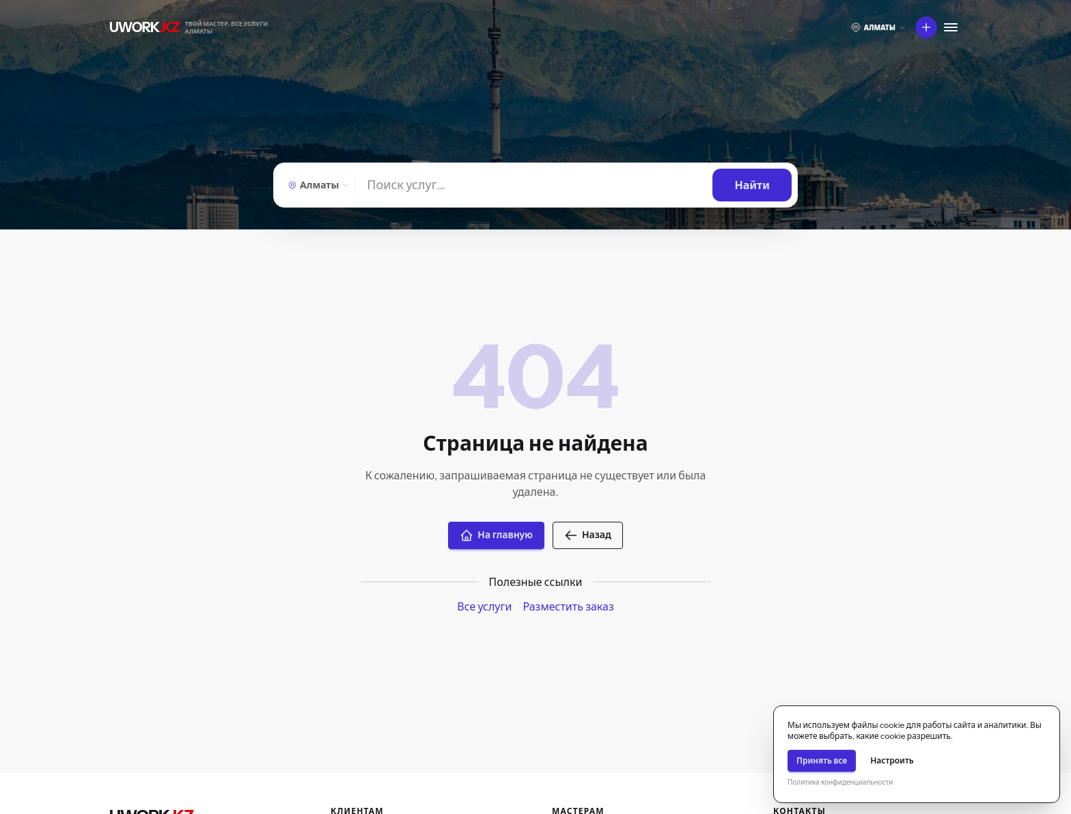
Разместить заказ (568, 606)
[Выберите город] (878, 27)
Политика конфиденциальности (840, 782)
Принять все (821, 760)
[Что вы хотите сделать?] (926, 27)
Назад (587, 535)
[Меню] (951, 27)
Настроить (892, 760)
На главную (496, 535)
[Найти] (534, 185)
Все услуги (484, 606)
